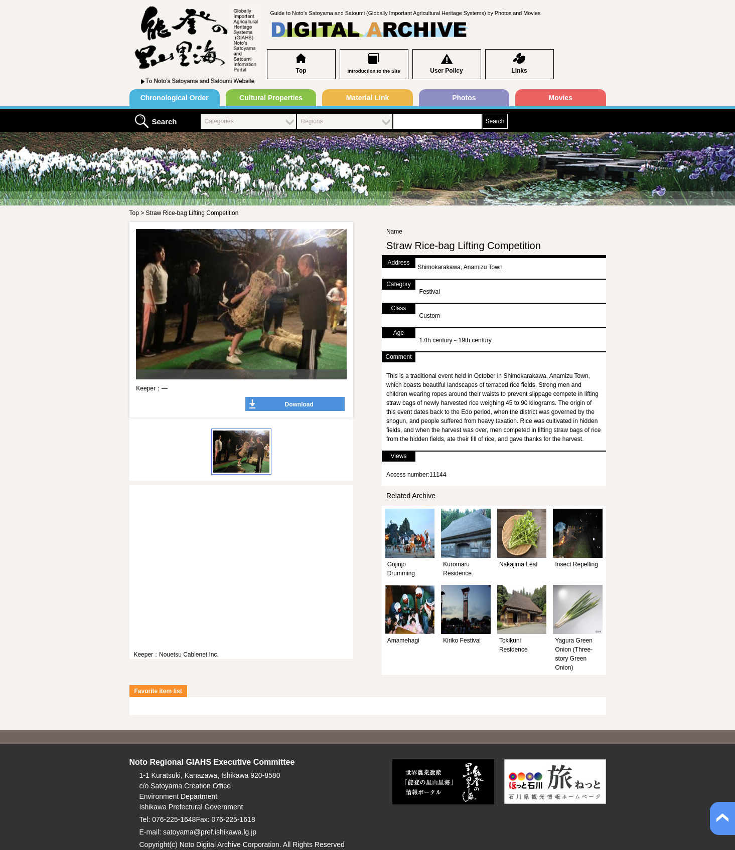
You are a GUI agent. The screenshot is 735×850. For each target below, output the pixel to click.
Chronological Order (174, 98)
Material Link (367, 98)
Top (301, 70)
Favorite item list (158, 691)
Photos (464, 98)
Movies (560, 98)
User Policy (446, 70)
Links (519, 70)
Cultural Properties (271, 98)
